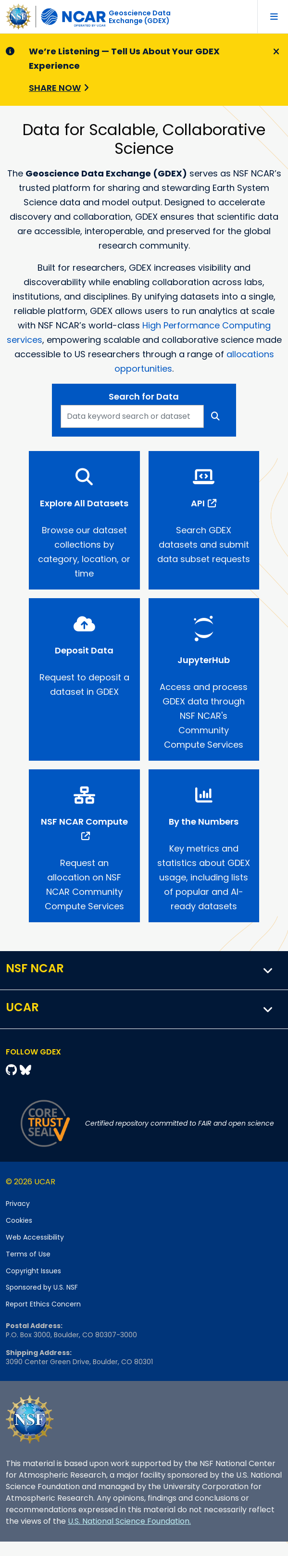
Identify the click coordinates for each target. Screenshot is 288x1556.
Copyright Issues (33, 1271)
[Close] (274, 52)
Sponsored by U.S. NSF (42, 1287)
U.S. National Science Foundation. (129, 1521)
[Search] (215, 416)
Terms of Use (28, 1254)
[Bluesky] (25, 1070)
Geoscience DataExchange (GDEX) (140, 16)
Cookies (19, 1220)
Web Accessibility (35, 1237)
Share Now (55, 88)
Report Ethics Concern (43, 1304)
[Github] (13, 1070)
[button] (268, 970)
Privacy (18, 1203)
